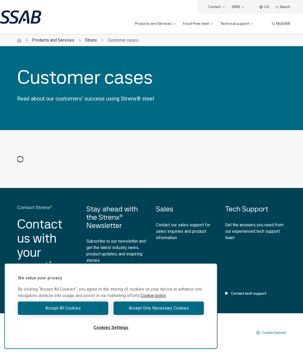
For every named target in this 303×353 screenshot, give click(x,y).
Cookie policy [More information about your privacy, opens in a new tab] (153, 295)
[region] (110, 306)
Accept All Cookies (63, 308)
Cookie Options (271, 333)
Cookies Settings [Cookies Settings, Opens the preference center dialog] (111, 327)
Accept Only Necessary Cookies (159, 308)
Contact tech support (245, 293)
